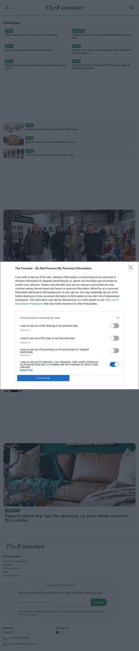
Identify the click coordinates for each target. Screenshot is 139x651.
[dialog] (69, 325)
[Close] (132, 268)
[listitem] (69, 318)
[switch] (114, 325)
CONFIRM (43, 378)
